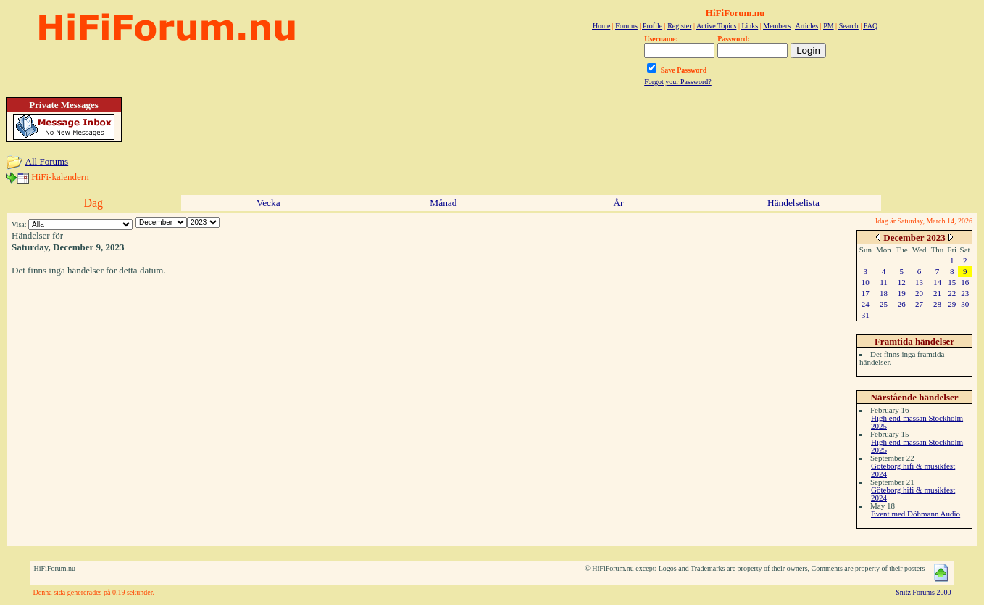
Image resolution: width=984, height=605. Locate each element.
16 (965, 282)
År (618, 202)
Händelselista (793, 202)
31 (866, 314)
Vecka (268, 202)
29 (952, 304)
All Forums (47, 161)
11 (884, 282)
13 (919, 282)
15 (952, 282)
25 (884, 304)
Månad (443, 202)
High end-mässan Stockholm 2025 (917, 421)
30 (965, 304)
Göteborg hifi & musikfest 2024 (913, 469)
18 (884, 293)
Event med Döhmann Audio (915, 513)
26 (902, 304)
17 (866, 293)
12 (902, 282)
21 (937, 293)
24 (866, 304)
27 (919, 304)
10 (866, 282)
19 (902, 293)
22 (952, 293)
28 (937, 304)
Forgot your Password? (678, 82)
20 (919, 293)
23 (965, 293)
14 (937, 282)
